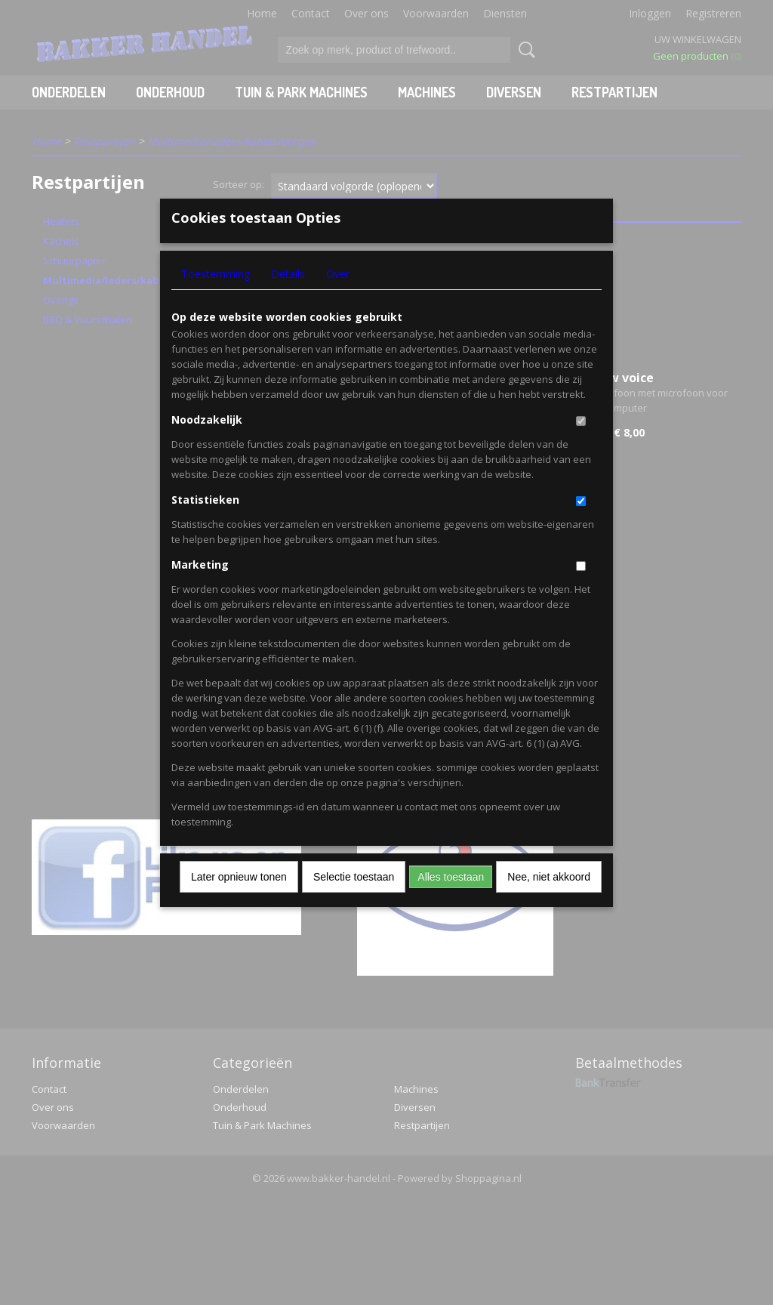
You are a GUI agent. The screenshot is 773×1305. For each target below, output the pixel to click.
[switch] (581, 446)
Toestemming (215, 299)
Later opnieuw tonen (239, 902)
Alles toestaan (450, 902)
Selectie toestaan (353, 902)
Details (288, 299)
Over (338, 299)
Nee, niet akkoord (548, 902)
